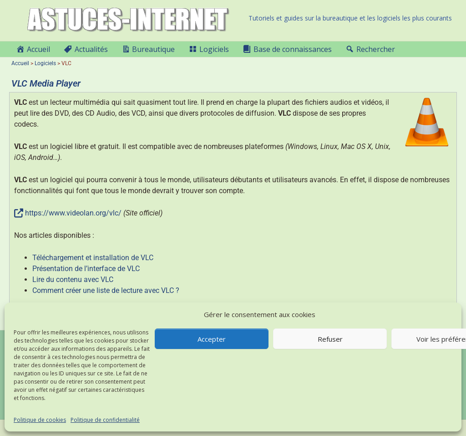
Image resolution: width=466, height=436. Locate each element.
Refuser (330, 339)
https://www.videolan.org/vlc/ (73, 213)
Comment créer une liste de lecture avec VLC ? (105, 290)
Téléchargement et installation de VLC (92, 257)
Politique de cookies (40, 420)
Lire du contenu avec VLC (72, 279)
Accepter (212, 339)
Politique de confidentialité (105, 420)
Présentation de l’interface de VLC (86, 268)
